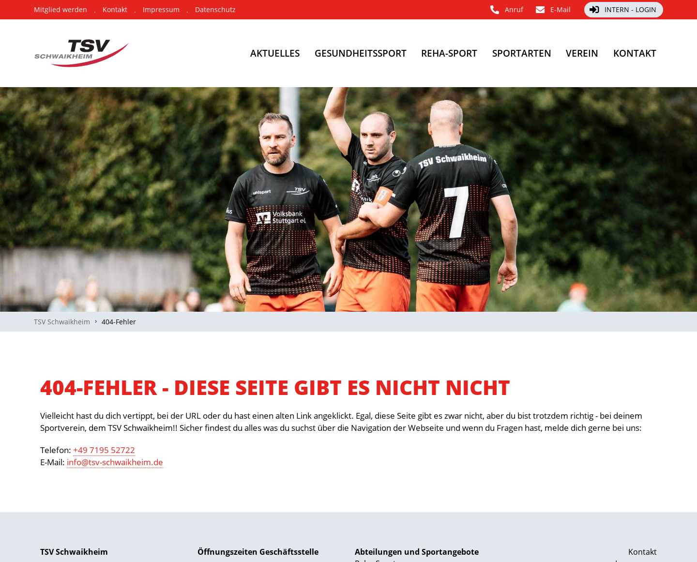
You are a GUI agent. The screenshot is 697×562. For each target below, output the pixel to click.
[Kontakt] (115, 9)
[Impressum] (161, 9)
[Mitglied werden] (60, 9)
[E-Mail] (554, 9)
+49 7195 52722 (104, 450)
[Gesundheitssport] (308, 53)
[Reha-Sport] (410, 53)
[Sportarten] (495, 53)
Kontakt (642, 552)
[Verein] (566, 53)
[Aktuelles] (209, 53)
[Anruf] (507, 9)
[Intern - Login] (623, 9)
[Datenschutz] (215, 9)
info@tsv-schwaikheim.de (115, 462)
